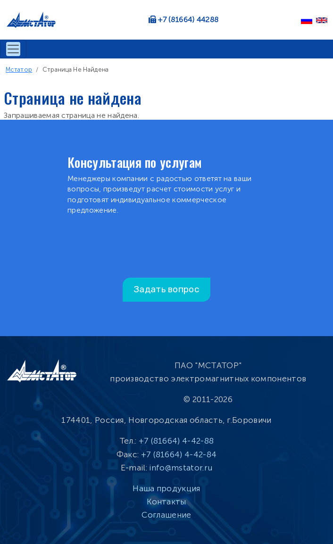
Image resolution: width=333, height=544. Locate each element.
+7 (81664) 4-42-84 (179, 454)
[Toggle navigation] (13, 49)
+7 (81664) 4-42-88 (176, 441)
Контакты (166, 501)
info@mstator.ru (180, 467)
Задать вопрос (166, 289)
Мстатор (19, 69)
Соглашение (166, 515)
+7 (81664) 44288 (188, 19)
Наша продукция (166, 488)
